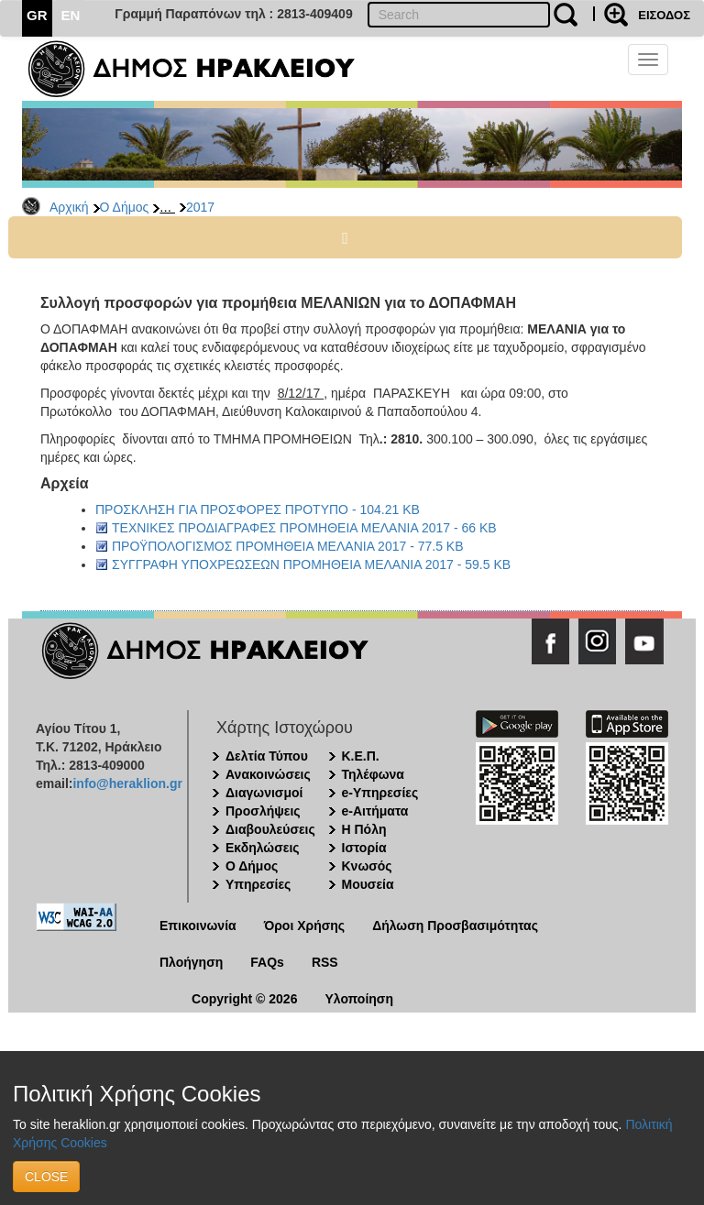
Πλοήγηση (191, 962)
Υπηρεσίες (258, 884)
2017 (200, 207)
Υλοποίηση (358, 998)
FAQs (267, 962)
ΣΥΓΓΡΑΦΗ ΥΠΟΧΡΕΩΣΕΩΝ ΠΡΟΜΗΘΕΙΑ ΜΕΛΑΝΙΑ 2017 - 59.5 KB (311, 564)
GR (37, 15)
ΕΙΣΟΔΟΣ (664, 15)
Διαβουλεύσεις (270, 829)
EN (71, 15)
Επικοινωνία (198, 925)
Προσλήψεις (263, 811)
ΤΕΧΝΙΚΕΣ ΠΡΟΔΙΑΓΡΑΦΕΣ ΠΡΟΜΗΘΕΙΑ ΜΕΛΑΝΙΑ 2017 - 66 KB (304, 527)
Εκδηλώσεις (263, 847)
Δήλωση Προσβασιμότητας (455, 925)
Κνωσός (367, 866)
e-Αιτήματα (375, 811)
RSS (325, 962)
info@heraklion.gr (127, 783)
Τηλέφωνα (373, 774)
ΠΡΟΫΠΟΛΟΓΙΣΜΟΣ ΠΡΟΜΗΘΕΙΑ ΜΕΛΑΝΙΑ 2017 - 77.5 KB (288, 546)
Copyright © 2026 (244, 998)
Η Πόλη (364, 829)
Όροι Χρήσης (305, 925)
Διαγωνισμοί (264, 792)
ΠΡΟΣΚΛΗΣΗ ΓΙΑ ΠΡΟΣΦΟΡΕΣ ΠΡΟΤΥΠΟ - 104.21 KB (257, 509)
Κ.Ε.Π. (361, 756)
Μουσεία (368, 884)
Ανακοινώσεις (268, 774)
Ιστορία (364, 847)
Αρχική (69, 207)
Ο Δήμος (124, 207)
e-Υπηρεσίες (380, 792)
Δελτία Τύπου (267, 756)
